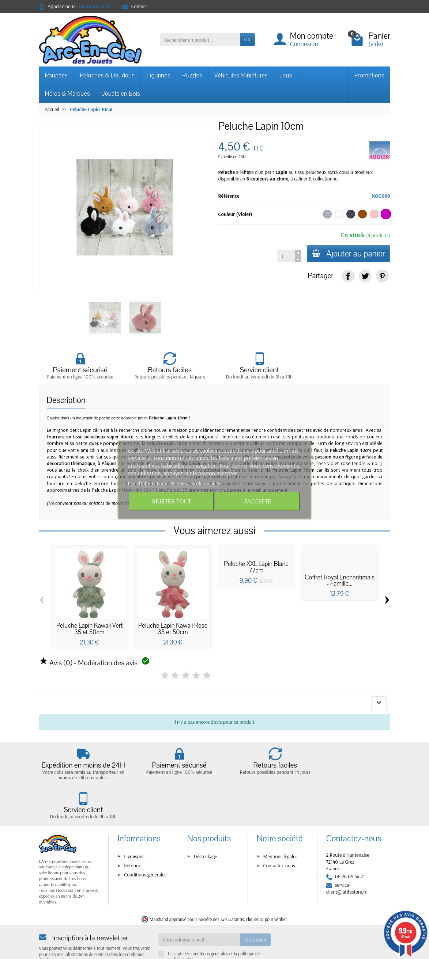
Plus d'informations (148, 483)
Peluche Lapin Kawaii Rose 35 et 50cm (172, 628)
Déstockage (205, 825)
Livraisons (134, 825)
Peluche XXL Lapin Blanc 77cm (256, 567)
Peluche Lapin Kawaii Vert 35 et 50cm (89, 628)
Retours (132, 834)
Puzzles (192, 75)
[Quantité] (285, 256)
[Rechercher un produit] (200, 39)
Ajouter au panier (348, 253)
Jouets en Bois (121, 94)
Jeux (286, 75)
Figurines (158, 75)
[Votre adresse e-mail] (199, 908)
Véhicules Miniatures (241, 75)
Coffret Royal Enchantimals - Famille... (340, 580)
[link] (348, 276)
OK (247, 39)
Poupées (56, 75)
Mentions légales (280, 825)
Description (66, 400)
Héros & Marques (67, 94)
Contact (134, 6)
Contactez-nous (279, 834)
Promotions (369, 75)
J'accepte (257, 501)
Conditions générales (145, 843)
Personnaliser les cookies (195, 483)
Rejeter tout (171, 501)
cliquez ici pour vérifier (266, 888)
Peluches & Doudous (107, 75)
